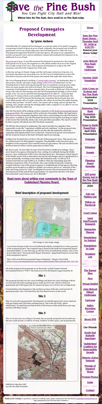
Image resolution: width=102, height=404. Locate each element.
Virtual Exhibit (90, 283)
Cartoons (90, 300)
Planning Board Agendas (90, 163)
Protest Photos (90, 377)
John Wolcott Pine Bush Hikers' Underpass (90, 65)
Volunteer (90, 147)
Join (88, 193)
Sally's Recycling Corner (90, 308)
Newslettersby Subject (90, 239)
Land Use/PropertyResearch (90, 221)
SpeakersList (90, 255)
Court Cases (90, 212)
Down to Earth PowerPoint (90, 127)
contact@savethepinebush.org (86, 399)
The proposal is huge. (14, 61)
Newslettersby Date (90, 247)
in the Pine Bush (90, 179)
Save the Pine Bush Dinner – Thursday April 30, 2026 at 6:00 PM (90, 41)
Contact (90, 390)
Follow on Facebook (90, 203)
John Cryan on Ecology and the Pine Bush (90, 91)
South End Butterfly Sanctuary (90, 335)
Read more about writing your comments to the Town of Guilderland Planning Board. (42, 180)
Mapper (90, 232)
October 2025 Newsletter (90, 79)
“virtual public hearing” (47, 80)
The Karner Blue (90, 272)
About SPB (90, 319)
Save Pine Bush (51, 6)
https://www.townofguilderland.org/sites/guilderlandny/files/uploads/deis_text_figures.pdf (45, 261)
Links (90, 382)
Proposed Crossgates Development (41, 31)
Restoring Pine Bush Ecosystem (90, 111)
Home (90, 27)
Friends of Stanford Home (90, 368)
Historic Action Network (90, 359)
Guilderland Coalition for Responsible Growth (90, 348)
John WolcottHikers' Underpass (90, 292)
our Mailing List (90, 195)
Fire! (90, 278)
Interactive (90, 229)
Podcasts (90, 139)
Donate (90, 152)
